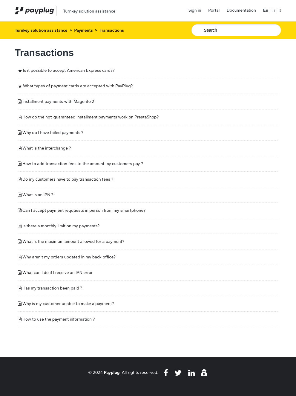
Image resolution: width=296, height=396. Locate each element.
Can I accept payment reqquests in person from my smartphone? (83, 210)
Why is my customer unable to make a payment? (68, 303)
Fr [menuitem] (273, 10)
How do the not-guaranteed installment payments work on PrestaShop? (90, 117)
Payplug (112, 372)
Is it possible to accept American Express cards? (69, 70)
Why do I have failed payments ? (52, 132)
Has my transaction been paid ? (52, 288)
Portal (214, 10)
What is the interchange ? (46, 148)
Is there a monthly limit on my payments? (60, 226)
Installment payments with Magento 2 (58, 101)
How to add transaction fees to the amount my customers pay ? (82, 163)
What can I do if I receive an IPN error (57, 272)
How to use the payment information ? (58, 319)
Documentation (241, 10)
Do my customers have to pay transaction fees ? (67, 179)
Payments (83, 30)
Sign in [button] (194, 10)
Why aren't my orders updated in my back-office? (69, 257)
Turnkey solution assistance (41, 30)
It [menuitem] (280, 10)
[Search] (236, 30)
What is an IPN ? (37, 194)
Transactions (111, 30)
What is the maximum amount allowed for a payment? (73, 241)
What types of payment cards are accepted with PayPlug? (78, 86)
